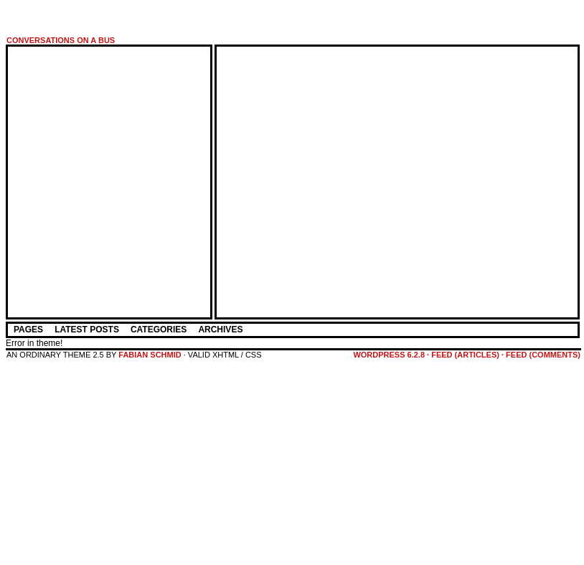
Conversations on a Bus (60, 40)
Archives (220, 329)
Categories (159, 329)
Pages (28, 329)
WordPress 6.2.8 (389, 354)
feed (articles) (465, 354)
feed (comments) (543, 354)
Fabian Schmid (149, 354)
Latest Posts (87, 329)
